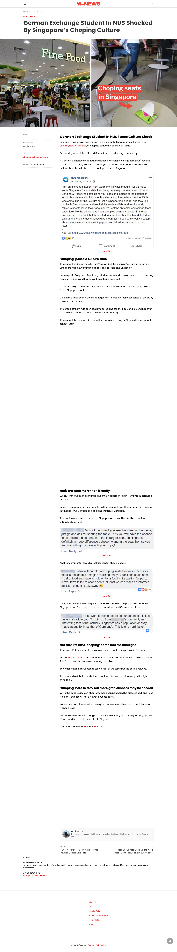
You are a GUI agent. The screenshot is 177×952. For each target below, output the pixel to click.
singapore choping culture (35, 157)
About (91, 906)
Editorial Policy (94, 911)
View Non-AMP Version (97, 945)
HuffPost (98, 726)
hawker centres (77, 145)
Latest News (38, 11)
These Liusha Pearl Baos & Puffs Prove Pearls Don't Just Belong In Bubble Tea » (134, 851)
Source (107, 250)
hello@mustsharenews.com (35, 875)
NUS (86, 726)
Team (90, 924)
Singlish (64, 145)
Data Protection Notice (98, 915)
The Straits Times (77, 657)
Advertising (93, 902)
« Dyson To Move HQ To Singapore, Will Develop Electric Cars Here (79, 851)
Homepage (27, 11)
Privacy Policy (94, 920)
